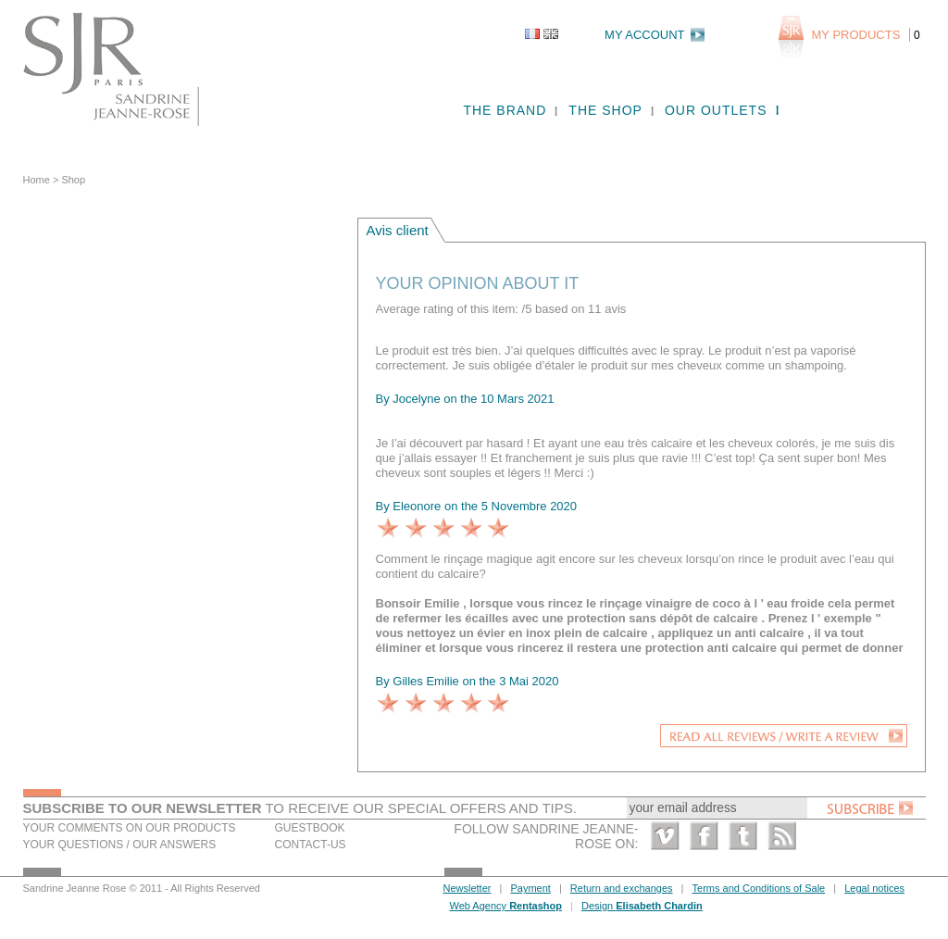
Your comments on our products (129, 827)
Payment (530, 888)
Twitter (743, 835)
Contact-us (310, 844)
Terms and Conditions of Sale (759, 888)
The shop (605, 110)
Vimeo (665, 835)
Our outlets (716, 110)
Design (642, 905)
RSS (781, 835)
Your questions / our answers (120, 844)
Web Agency (506, 905)
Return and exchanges (621, 888)
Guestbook (310, 827)
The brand (504, 110)
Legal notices (874, 888)
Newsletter (467, 888)
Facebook (704, 835)
